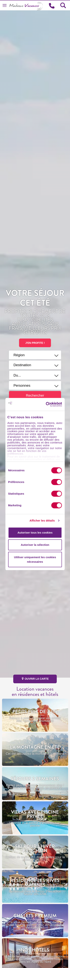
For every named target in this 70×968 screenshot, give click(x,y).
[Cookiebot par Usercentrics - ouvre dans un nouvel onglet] (52, 404)
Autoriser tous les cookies (35, 532)
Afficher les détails (42, 520)
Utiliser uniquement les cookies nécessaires (35, 559)
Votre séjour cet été (35, 298)
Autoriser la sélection (35, 544)
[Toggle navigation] (4, 5)
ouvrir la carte (35, 678)
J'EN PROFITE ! (35, 342)
